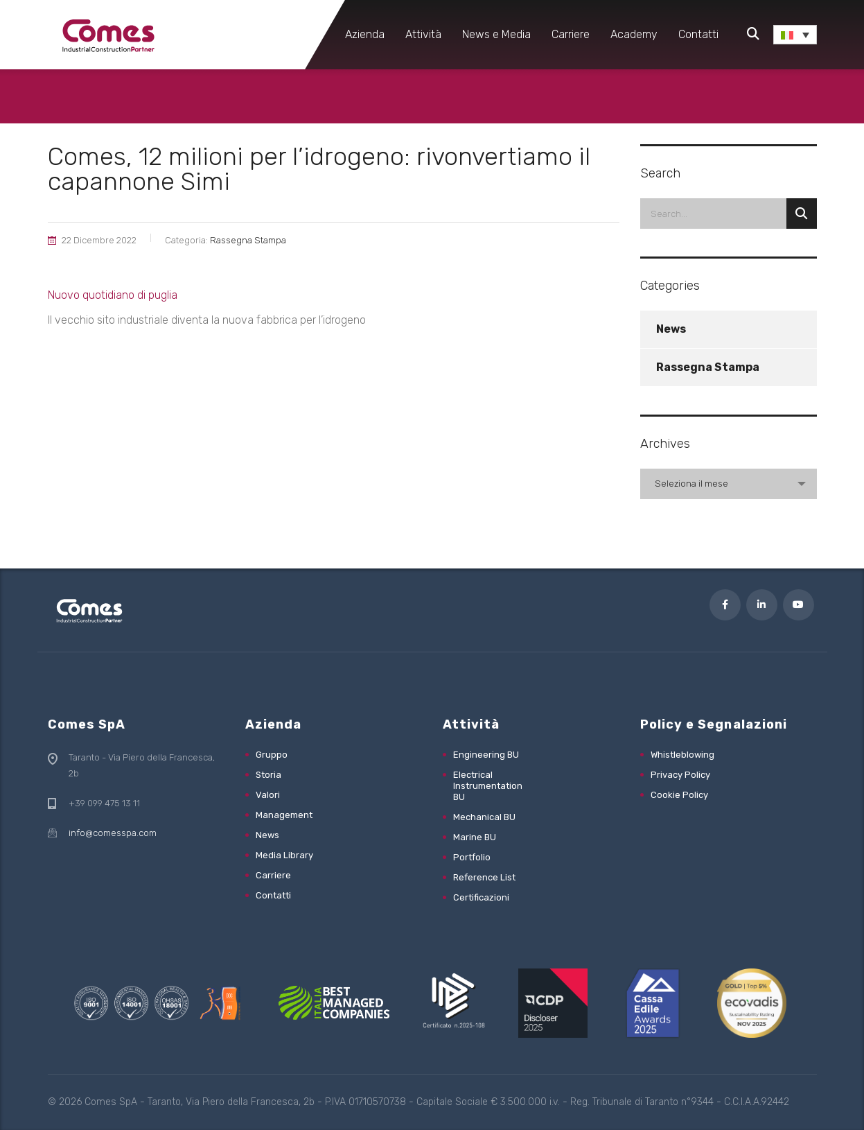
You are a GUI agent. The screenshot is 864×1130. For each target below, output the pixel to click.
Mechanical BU (484, 817)
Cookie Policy (679, 795)
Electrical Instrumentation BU (487, 786)
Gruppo (272, 754)
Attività (423, 34)
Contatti (698, 34)
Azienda (365, 34)
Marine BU (474, 837)
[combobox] (728, 484)
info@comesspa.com (113, 833)
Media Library (284, 855)
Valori (268, 795)
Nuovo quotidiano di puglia (112, 295)
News (671, 329)
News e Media (496, 34)
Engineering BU (486, 754)
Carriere (571, 34)
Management (284, 815)
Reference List (484, 877)
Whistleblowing (682, 754)
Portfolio (472, 857)
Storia (268, 775)
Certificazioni (481, 897)
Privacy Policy (680, 775)
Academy (634, 34)
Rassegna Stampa (707, 367)
